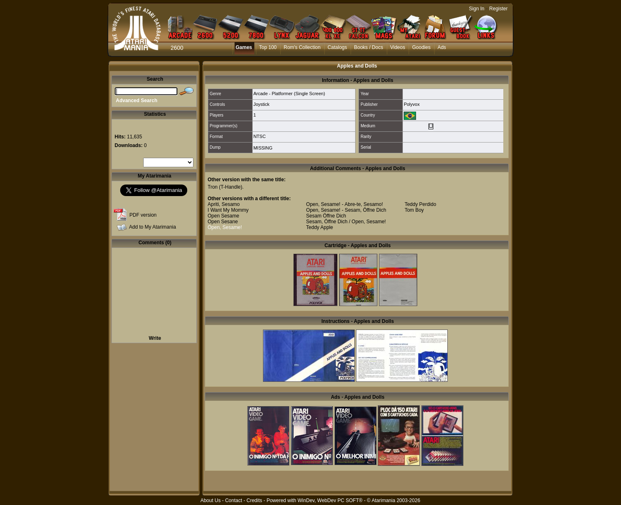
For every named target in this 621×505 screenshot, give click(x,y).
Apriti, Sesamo (224, 204)
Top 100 (268, 47)
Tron (213, 187)
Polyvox (412, 104)
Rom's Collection (302, 47)
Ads (441, 47)
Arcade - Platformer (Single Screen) (289, 93)
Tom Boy (414, 210)
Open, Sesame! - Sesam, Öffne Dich (346, 210)
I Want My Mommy (228, 210)
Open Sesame (224, 216)
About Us (210, 500)
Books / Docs (368, 47)
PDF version (143, 215)
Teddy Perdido (420, 204)
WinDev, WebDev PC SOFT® (330, 500)
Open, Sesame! (225, 227)
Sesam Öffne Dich (326, 216)
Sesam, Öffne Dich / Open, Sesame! (346, 221)
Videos (397, 47)
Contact (233, 500)
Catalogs (337, 47)
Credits (254, 500)
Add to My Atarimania (152, 227)
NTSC (260, 136)
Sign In (476, 9)
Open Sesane (223, 221)
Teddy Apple (319, 227)
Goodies (421, 47)
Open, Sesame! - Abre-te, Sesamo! (344, 204)
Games (244, 47)
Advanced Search (137, 100)
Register (498, 9)
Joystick (262, 104)
